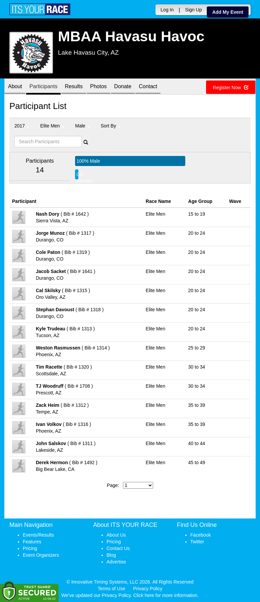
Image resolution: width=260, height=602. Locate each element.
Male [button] (82, 125)
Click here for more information (165, 595)
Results (73, 87)
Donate (123, 87)
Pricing (30, 548)
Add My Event (227, 12)
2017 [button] (21, 125)
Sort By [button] (111, 125)
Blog (111, 555)
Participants (43, 87)
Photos (98, 87)
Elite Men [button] (52, 125)
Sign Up (193, 9)
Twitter (197, 541)
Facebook (200, 535)
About (15, 87)
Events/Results (38, 535)
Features (32, 541)
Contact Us (118, 548)
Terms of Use (111, 588)
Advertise (116, 561)
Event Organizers (41, 555)
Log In (167, 9)
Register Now (231, 87)
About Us (116, 535)
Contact (148, 87)
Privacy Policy (147, 588)
